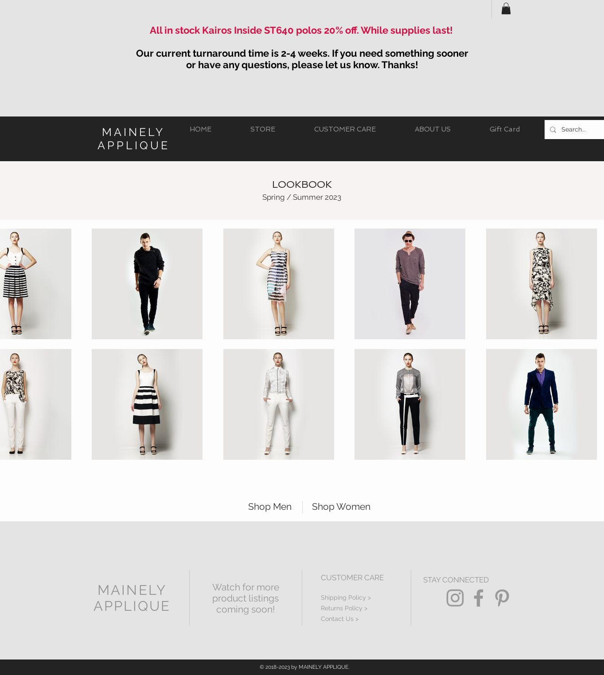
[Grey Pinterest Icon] (502, 597)
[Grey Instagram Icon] (455, 597)
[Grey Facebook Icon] (478, 597)
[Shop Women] (345, 507)
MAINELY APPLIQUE (133, 138)
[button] (506, 8)
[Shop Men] (265, 507)
